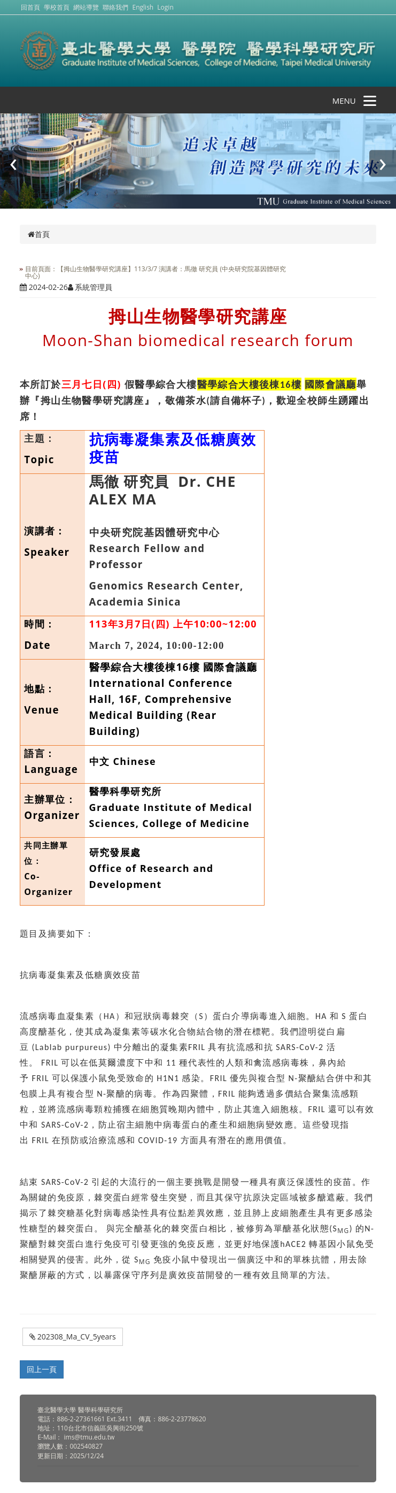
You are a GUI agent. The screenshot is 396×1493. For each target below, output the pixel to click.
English (143, 7)
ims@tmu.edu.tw (89, 1437)
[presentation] (13, 163)
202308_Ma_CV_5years (72, 1336)
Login (165, 7)
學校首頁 (57, 7)
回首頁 (30, 7)
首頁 (39, 234)
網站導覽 (86, 7)
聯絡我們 (115, 7)
